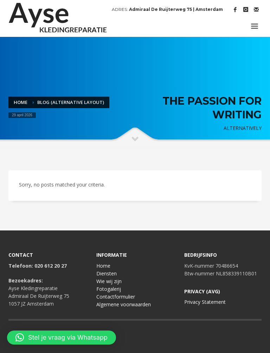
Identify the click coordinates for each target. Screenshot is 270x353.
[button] (61, 338)
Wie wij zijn (109, 281)
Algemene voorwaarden (123, 304)
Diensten (106, 273)
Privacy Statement (205, 302)
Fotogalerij (108, 289)
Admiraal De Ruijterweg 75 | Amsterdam (176, 9)
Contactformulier (115, 296)
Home (103, 265)
